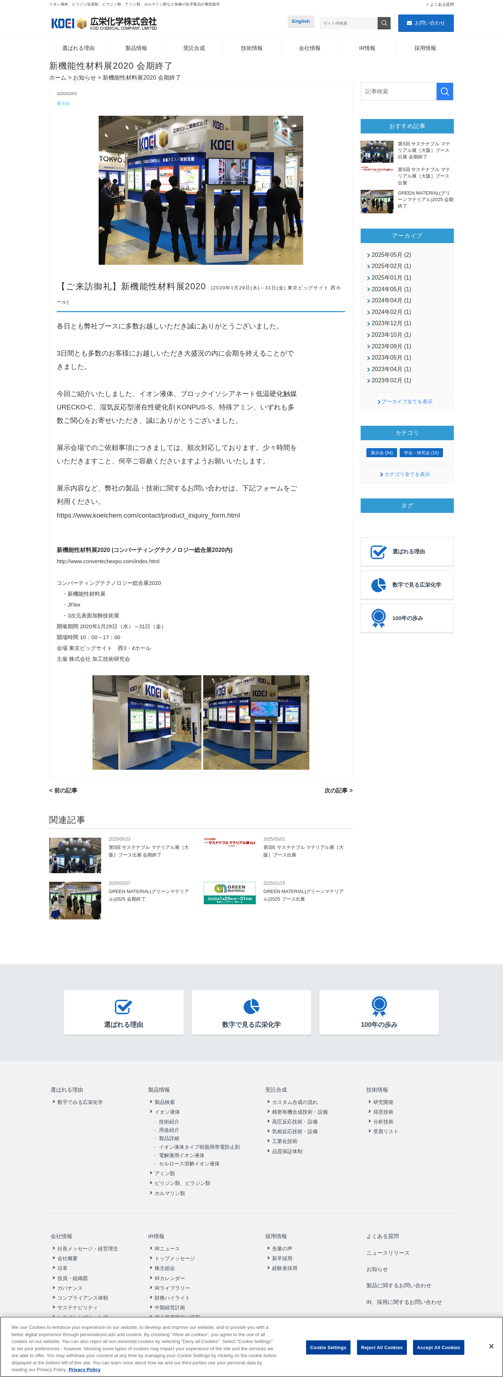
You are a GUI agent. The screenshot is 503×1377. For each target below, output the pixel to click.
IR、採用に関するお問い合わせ (405, 1283)
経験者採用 (284, 1262)
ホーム (57, 78)
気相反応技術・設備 (295, 1129)
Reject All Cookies (382, 1347)
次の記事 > (338, 792)
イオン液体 (167, 1109)
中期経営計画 (170, 1301)
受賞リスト (386, 1129)
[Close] (491, 1346)
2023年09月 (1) (391, 347)
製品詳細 (169, 1136)
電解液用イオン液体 (182, 1153)
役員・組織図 (72, 1272)
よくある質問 (442, 4)
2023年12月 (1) (391, 324)
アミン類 (165, 1171)
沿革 (62, 1262)
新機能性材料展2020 (163, 287)
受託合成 (194, 49)
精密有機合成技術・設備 (300, 1109)
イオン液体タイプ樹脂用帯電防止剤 (199, 1144)
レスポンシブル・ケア (82, 1311)
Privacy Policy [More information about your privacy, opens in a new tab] (84, 1369)
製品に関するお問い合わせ (399, 1271)
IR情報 (367, 49)
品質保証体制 (287, 1149)
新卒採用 (282, 1252)
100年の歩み (396, 619)
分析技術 (383, 1119)
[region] (251, 1347)
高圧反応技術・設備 (295, 1119)
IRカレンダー (170, 1272)
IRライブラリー (172, 1282)
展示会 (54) (382, 453)
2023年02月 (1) (391, 381)
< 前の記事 (63, 792)
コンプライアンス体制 (82, 1292)
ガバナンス (70, 1282)
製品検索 (165, 1099)
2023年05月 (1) (391, 358)
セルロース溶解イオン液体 (189, 1161)
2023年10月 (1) (391, 335)
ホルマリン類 (170, 1191)
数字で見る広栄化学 (405, 586)
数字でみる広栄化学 (80, 1099)
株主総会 (165, 1262)
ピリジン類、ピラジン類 (182, 1181)
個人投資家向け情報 (177, 1311)
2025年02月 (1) (391, 267)
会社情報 (310, 49)
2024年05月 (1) (391, 289)
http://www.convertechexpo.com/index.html (108, 562)
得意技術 (383, 1109)
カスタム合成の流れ (295, 1099)
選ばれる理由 (78, 49)
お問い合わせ (430, 23)
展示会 (64, 104)
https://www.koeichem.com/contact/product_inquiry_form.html (148, 516)
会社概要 (67, 1252)
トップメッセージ (175, 1252)
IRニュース (167, 1242)
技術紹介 (169, 1119)
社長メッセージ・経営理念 (87, 1242)
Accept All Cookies (438, 1347)
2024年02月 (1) (391, 313)
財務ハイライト (172, 1292)
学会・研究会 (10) (421, 453)
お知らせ (84, 78)
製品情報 (136, 49)
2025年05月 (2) (391, 255)
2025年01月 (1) (391, 278)
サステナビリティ (77, 1301)
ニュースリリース (388, 1245)
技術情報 (252, 49)
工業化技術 (284, 1139)
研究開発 (383, 1099)
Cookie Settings (328, 1347)
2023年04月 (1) (391, 369)
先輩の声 (282, 1242)
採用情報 (425, 49)
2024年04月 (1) (391, 301)
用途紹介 (169, 1127)
